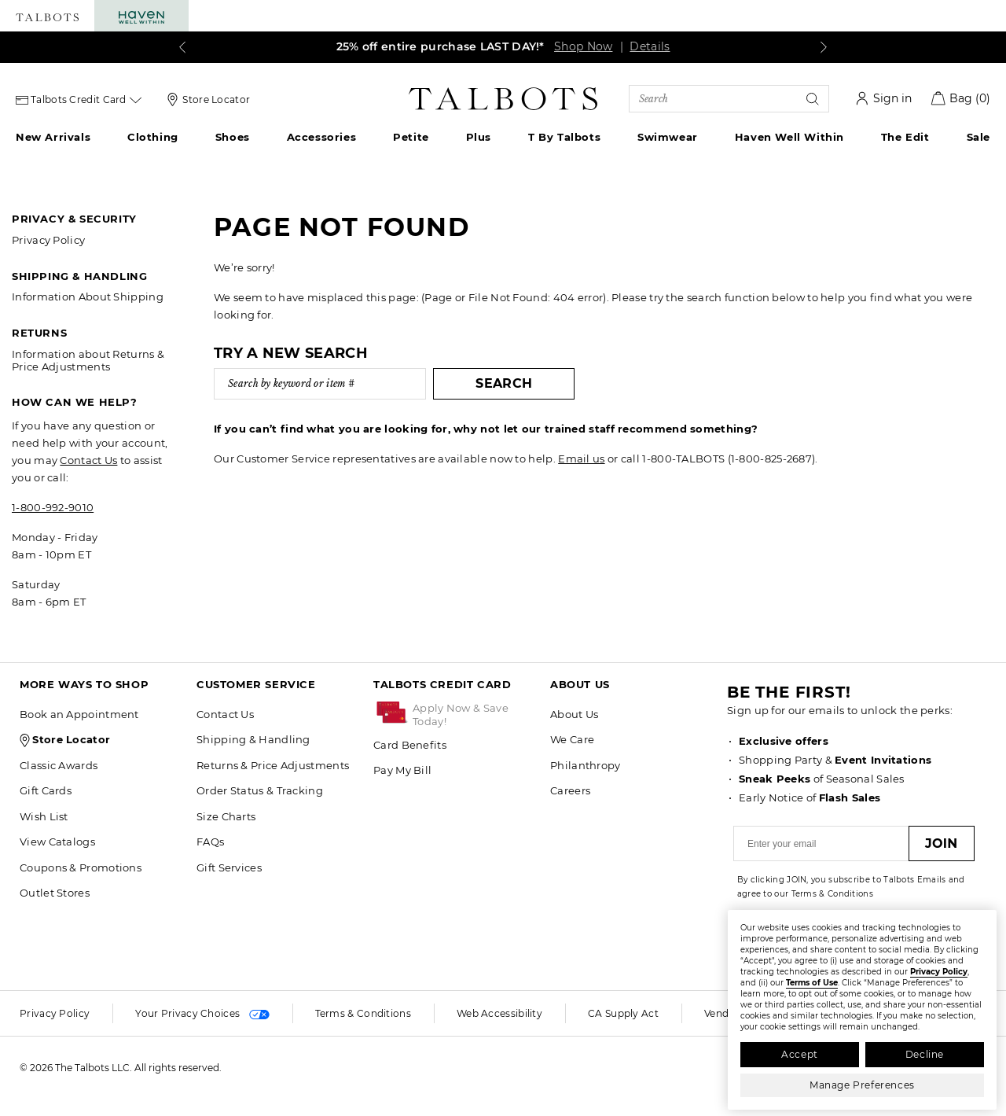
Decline (924, 1054)
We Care (572, 739)
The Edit (905, 137)
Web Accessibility (499, 1013)
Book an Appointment (79, 714)
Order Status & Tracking (259, 790)
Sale (978, 137)
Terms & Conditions (363, 1013)
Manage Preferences (862, 1085)
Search (485, 383)
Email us (581, 458)
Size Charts (225, 816)
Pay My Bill (402, 770)
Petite (411, 137)
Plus (478, 137)
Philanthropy (585, 765)
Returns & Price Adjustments (272, 765)
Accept (799, 1054)
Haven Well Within (789, 137)
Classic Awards (58, 765)
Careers (570, 790)
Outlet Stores (55, 892)
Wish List (44, 816)
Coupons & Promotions (80, 867)
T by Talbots (564, 137)
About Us (574, 714)
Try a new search (291, 353)
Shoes (232, 137)
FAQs (210, 841)
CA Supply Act (623, 1013)
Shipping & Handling (253, 739)
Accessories (322, 137)
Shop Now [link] (583, 46)
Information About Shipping (87, 296)
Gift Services (229, 867)
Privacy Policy (48, 240)
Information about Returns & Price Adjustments (88, 360)
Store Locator (216, 99)
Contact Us (88, 460)
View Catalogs (57, 841)
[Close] (983, 919)
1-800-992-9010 (53, 507)
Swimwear (667, 137)
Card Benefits (409, 744)
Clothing (152, 137)
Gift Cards (46, 790)
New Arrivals (53, 137)
